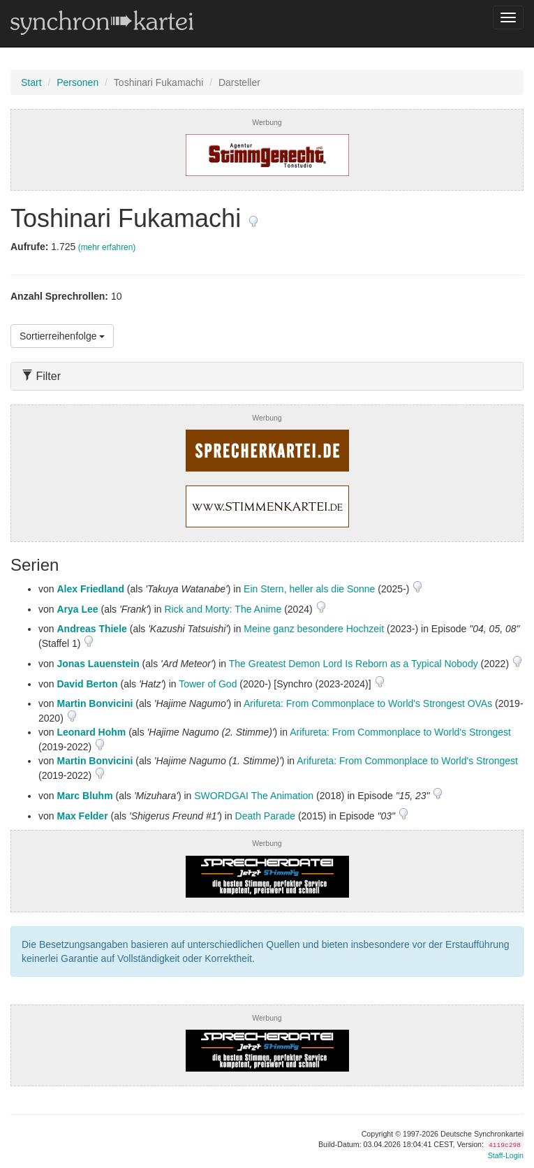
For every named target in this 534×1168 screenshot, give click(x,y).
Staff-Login (506, 1155)
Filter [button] (41, 376)
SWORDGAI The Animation (253, 795)
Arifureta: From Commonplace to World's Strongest (400, 732)
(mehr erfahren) (107, 247)
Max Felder (82, 816)
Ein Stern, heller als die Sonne (309, 588)
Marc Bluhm (84, 795)
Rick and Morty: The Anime (222, 609)
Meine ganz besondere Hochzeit (314, 628)
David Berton (87, 683)
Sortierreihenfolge (62, 336)
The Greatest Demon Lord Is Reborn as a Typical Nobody (353, 663)
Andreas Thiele (91, 628)
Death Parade (265, 816)
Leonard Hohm (91, 732)
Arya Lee (77, 609)
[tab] (267, 376)
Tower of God (208, 683)
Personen (77, 82)
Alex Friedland (90, 588)
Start (31, 82)
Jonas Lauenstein (98, 663)
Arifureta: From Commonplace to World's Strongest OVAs (368, 703)
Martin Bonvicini (95, 703)
